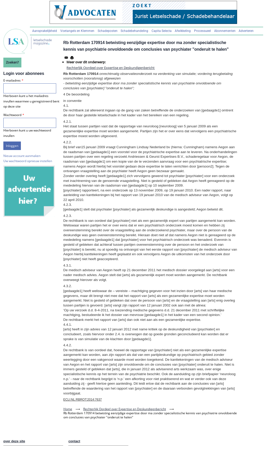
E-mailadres (12, 80)
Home (67, 409)
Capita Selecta (162, 31)
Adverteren (246, 31)
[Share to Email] (66, 57)
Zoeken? (12, 62)
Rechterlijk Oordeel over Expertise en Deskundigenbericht (110, 67)
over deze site (14, 441)
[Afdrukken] (72, 57)
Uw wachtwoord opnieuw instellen (27, 161)
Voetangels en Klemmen (77, 31)
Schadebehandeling (134, 31)
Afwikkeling (183, 31)
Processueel (202, 31)
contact (74, 441)
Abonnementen (225, 31)
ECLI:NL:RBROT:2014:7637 (82, 399)
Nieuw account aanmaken (21, 156)
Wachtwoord (12, 115)
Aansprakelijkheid (44, 31)
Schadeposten (108, 31)
